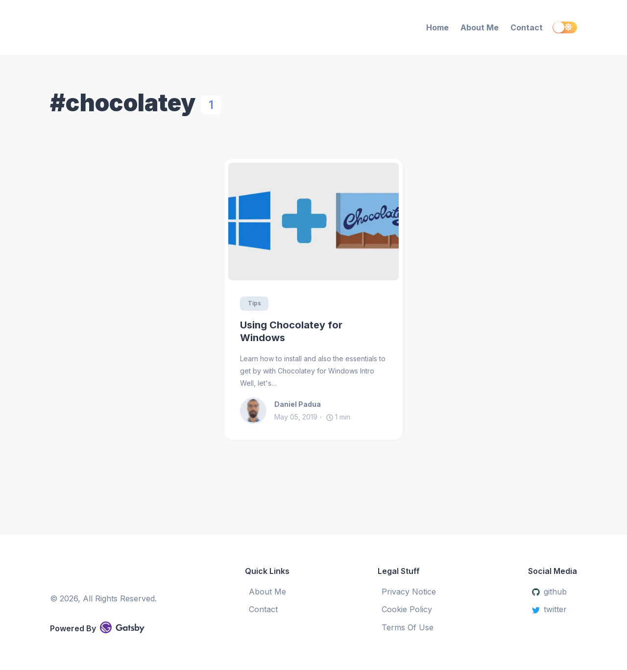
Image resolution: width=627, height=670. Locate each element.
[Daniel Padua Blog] (130, 27)
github (549, 591)
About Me (479, 27)
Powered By (97, 627)
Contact (526, 27)
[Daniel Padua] (257, 410)
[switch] (565, 27)
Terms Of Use (408, 627)
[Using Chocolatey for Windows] (313, 221)
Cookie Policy (407, 609)
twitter (549, 609)
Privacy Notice (409, 591)
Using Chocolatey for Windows (291, 331)
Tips (254, 303)
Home (437, 27)
